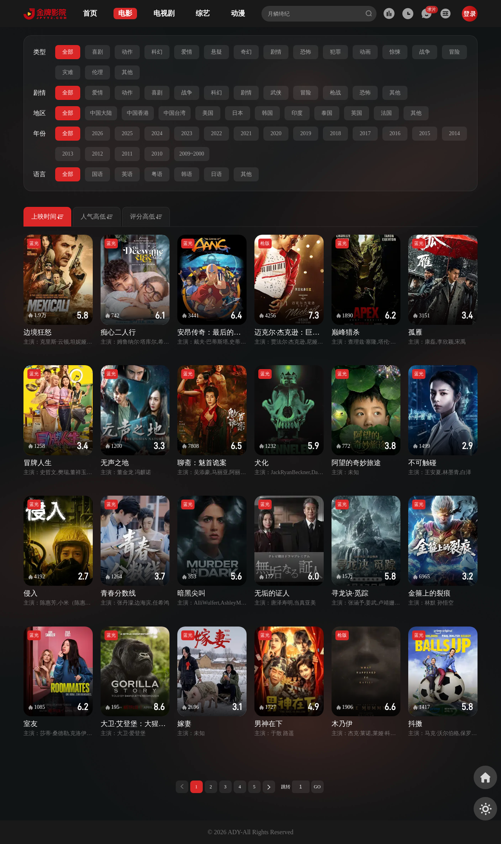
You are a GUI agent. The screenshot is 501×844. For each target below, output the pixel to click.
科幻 (156, 52)
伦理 (97, 72)
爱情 (186, 52)
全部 (67, 52)
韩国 (267, 113)
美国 (207, 113)
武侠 (275, 93)
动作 (127, 52)
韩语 (186, 174)
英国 (356, 113)
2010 (156, 154)
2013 (67, 154)
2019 (305, 133)
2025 (127, 133)
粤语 (156, 174)
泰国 (326, 113)
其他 (127, 72)
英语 (127, 174)
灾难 (67, 72)
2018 (335, 133)
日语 (216, 174)
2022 (216, 133)
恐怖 (305, 52)
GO (317, 787)
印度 (297, 113)
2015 (424, 133)
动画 (365, 52)
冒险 (454, 52)
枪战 (335, 93)
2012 (97, 154)
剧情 (275, 52)
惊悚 (394, 52)
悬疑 (216, 52)
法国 (386, 113)
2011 (127, 154)
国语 (97, 174)
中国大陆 (101, 113)
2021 (246, 133)
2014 (454, 133)
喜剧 (97, 52)
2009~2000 (191, 154)
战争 (424, 52)
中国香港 (138, 113)
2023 (186, 133)
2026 (97, 133)
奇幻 (246, 52)
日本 (237, 113)
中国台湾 (175, 113)
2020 (275, 133)
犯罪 (335, 52)
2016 (394, 133)
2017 (365, 133)
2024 (156, 133)
